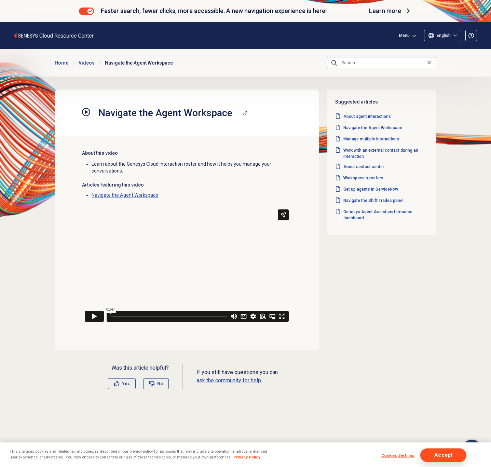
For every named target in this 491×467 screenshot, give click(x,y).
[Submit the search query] (334, 63)
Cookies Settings (397, 455)
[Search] (381, 63)
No (160, 383)
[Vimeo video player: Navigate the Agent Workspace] (186, 266)
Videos (87, 63)
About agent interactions (367, 116)
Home (61, 63)
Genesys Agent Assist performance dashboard (377, 214)
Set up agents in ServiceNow (370, 189)
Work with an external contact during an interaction (380, 153)
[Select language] (442, 35)
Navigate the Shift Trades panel (373, 200)
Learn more (390, 11)
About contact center (363, 166)
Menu (404, 35)
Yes (126, 383)
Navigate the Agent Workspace (125, 195)
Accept (443, 455)
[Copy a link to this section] (245, 113)
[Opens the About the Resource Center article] (471, 35)
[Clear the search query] (429, 63)
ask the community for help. (229, 380)
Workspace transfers (363, 178)
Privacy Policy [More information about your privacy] (246, 457)
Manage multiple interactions (371, 139)
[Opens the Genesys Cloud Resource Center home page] (54, 35)
